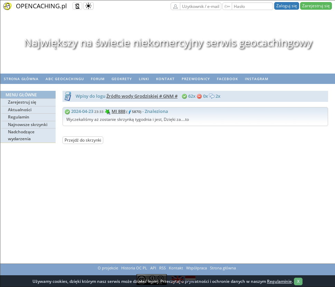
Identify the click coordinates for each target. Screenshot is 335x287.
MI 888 (118, 111)
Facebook (227, 78)
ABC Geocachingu (65, 78)
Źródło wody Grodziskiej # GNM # (142, 96)
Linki (144, 78)
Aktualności (19, 110)
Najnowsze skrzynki (27, 124)
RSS (162, 267)
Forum (98, 78)
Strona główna (21, 78)
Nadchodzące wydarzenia (21, 135)
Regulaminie (279, 281)
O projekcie (108, 267)
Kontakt (165, 78)
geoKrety (122, 78)
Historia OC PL (134, 267)
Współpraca (196, 267)
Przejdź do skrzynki (83, 140)
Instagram (256, 78)
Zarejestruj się (316, 6)
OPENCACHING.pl (41, 6)
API (153, 267)
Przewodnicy (196, 78)
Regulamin (18, 117)
